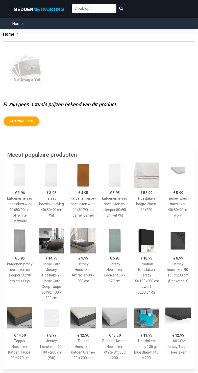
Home (17, 23)
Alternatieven (21, 121)
